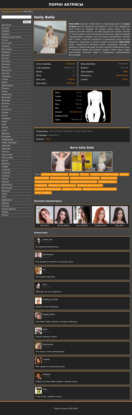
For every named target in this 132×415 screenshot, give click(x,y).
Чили (4, 197)
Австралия (6, 25)
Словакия (6, 170)
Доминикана (7, 85)
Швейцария (7, 200)
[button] (61, 162)
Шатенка (70, 83)
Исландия (6, 100)
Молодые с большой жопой (90, 185)
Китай (4, 115)
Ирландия (6, 97)
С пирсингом (41, 185)
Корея (4, 121)
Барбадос (6, 52)
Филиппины (7, 185)
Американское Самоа (11, 37)
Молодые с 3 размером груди (62, 185)
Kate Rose (44, 225)
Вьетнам (5, 73)
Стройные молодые (107, 182)
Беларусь (6, 55)
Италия (5, 106)
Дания (4, 82)
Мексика (5, 134)
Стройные (74, 174)
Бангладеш (7, 49)
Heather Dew (100, 225)
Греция (5, 79)
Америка (6, 34)
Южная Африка (9, 209)
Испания (5, 103)
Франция (6, 191)
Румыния (6, 164)
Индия (5, 91)
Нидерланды (7, 140)
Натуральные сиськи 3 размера (85, 178)
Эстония (5, 206)
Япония (5, 215)
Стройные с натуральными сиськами (51, 182)
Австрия (5, 28)
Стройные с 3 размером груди (104, 174)
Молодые (124, 174)
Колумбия (6, 118)
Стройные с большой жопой (48, 189)
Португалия (7, 155)
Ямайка (5, 212)
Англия (5, 40)
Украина (5, 182)
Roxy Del (119, 225)
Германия (6, 76)
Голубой (71, 79)
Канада (5, 112)
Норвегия (6, 146)
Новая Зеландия (9, 143)
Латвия (5, 127)
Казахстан (6, 109)
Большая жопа (41, 178)
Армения (6, 46)
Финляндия (7, 188)
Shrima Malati (63, 225)
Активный (70, 64)
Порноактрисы (8, 11)
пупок (48, 139)
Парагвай (6, 149)
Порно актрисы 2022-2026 (66, 408)
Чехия (19, 11)
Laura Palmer (82, 225)
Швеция (5, 203)
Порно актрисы (66, 4)
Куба (4, 124)
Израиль (5, 88)
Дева (125, 71)
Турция (5, 179)
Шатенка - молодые (59, 178)
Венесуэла (6, 70)
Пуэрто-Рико (7, 158)
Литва (4, 130)
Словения (6, 173)
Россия (5, 161)
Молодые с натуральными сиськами (99, 189)
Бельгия (5, 58)
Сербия (5, 167)
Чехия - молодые (109, 178)
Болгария (6, 61)
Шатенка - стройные (72, 189)
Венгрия (5, 67)
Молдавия (6, 137)
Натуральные (76, 112)
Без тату (84, 174)
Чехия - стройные (43, 193)
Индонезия (7, 94)
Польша (5, 152)
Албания (5, 31)
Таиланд (5, 176)
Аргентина (6, 43)
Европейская (122, 75)
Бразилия (6, 64)
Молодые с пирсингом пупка (55, 174)
